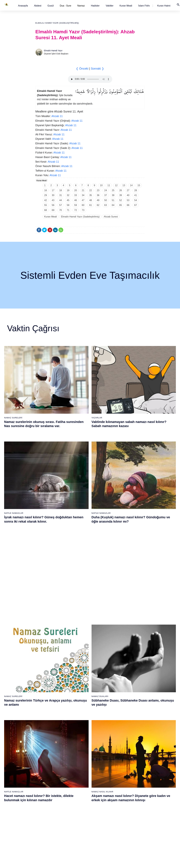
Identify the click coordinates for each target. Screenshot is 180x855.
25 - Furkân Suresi (82, 658)
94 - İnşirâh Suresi (82, 821)
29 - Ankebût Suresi (83, 679)
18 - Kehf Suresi (45, 720)
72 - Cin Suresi (45, 806)
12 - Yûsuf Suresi (46, 689)
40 (128, 195)
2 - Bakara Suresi (46, 638)
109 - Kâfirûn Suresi (118, 801)
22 (90, 190)
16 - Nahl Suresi (45, 710)
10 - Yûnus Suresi (46, 679)
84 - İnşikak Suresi (82, 770)
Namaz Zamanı (168, 850)
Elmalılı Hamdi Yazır (53, 50)
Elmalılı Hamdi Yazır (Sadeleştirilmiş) (57, 23)
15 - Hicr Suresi (45, 705)
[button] (23, 5)
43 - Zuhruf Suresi (117, 653)
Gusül (50, 5)
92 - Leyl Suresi (81, 811)
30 (53, 195)
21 (83, 190)
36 (98, 195)
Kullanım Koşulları (117, 850)
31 (60, 195)
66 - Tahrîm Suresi (47, 775)
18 (60, 190)
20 (75, 190)
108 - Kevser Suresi (118, 795)
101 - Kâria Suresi (117, 759)
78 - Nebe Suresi (82, 739)
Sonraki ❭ (97, 68)
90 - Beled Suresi (82, 801)
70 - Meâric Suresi (46, 795)
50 (105, 200)
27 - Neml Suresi (82, 669)
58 (68, 205)
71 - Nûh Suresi (45, 801)
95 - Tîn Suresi (81, 826)
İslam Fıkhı (144, 5)
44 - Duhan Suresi (117, 658)
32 (68, 195)
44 (60, 200)
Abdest (37, 5)
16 (45, 190)
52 (120, 200)
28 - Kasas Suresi (82, 674)
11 (108, 185)
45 (68, 200)
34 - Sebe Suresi (82, 705)
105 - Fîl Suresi (116, 780)
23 (98, 190)
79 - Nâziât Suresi (82, 744)
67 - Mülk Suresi (46, 780)
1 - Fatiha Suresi (46, 633)
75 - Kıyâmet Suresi (47, 821)
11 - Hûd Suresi (45, 684)
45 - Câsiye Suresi (118, 663)
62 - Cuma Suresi (46, 754)
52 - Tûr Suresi (116, 700)
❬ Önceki (82, 68)
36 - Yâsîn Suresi (82, 715)
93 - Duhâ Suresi (82, 816)
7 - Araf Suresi (44, 663)
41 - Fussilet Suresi (118, 643)
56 (53, 205)
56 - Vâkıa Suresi (117, 720)
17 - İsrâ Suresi (45, 715)
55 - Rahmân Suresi (118, 715)
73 (83, 210)
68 (45, 210)
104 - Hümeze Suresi (119, 775)
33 (75, 195)
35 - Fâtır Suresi (81, 710)
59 (75, 205)
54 (135, 200)
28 (135, 190)
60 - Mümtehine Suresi (48, 744)
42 (45, 200)
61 (90, 205)
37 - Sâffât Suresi (82, 720)
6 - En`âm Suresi (46, 658)
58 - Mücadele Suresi (48, 733)
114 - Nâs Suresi (117, 826)
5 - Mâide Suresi (46, 653)
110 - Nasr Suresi (117, 806)
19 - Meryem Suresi (47, 725)
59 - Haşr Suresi (46, 739)
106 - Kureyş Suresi (118, 785)
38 (113, 195)
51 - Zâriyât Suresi (118, 694)
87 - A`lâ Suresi (81, 785)
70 (60, 210)
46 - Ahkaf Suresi (117, 669)
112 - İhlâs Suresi (117, 816)
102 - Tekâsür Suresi (119, 764)
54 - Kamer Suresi (118, 710)
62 (98, 205)
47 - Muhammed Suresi (120, 674)
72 (75, 210)
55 (45, 205)
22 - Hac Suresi (81, 643)
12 (116, 185)
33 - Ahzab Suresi (82, 700)
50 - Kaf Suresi (116, 689)
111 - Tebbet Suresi (118, 811)
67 (135, 205)
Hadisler (95, 5)
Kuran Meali (125, 5)
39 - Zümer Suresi (117, 633)
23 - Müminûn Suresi (83, 648)
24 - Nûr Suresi (81, 653)
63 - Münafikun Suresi (48, 759)
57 (60, 205)
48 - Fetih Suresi (117, 679)
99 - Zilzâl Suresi (117, 749)
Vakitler (109, 5)
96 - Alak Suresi (116, 733)
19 (68, 190)
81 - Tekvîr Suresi (82, 754)
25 (113, 190)
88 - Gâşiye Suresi (82, 790)
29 (45, 195)
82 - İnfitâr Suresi (82, 759)
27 (128, 190)
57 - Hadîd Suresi (117, 725)
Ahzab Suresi (111, 216)
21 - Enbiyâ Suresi (82, 638)
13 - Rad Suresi (45, 694)
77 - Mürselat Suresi (83, 733)
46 (75, 200)
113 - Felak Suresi (118, 821)
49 (98, 200)
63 (105, 205)
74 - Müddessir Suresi (48, 816)
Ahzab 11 (57, 116)
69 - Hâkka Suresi (46, 790)
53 (128, 200)
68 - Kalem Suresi (46, 785)
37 (105, 195)
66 (128, 205)
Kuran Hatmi (163, 5)
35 (90, 195)
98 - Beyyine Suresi (118, 744)
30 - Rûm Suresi (81, 684)
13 (123, 185)
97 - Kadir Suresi (117, 739)
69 (53, 210)
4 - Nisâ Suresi (45, 648)
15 (138, 185)
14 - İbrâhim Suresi (47, 700)
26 (120, 190)
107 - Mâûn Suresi (118, 790)
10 (101, 185)
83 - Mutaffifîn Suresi (83, 764)
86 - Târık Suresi (81, 780)
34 (83, 195)
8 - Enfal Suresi (45, 669)
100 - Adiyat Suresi (118, 754)
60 (83, 205)
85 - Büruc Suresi (82, 775)
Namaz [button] (81, 5)
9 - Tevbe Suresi (46, 674)
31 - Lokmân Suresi (83, 689)
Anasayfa (23, 5)
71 (68, 210)
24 (105, 190)
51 (113, 200)
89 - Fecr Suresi (81, 795)
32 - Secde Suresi (82, 694)
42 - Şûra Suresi (117, 648)
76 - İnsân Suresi (46, 826)
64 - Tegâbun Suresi (47, 764)
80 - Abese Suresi (82, 749)
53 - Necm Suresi (117, 705)
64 (113, 205)
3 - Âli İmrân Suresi (47, 643)
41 (135, 195)
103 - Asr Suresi (117, 770)
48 (90, 200)
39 (120, 195)
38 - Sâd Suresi (81, 725)
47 (83, 200)
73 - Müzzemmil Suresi (49, 811)
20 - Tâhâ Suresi (81, 633)
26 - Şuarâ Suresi (82, 663)
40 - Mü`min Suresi (118, 638)
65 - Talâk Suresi (46, 770)
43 (53, 200)
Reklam (131, 850)
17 (53, 190)
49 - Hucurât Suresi (118, 684)
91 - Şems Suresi (82, 806)
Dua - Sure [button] (65, 5)
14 (131, 185)
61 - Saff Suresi (45, 749)
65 (120, 205)
